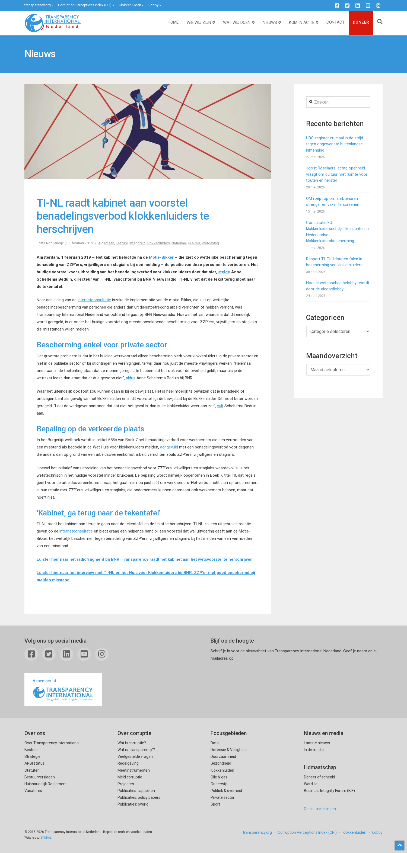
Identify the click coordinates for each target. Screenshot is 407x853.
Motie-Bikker (161, 257)
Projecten (125, 784)
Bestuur (31, 750)
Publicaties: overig (132, 804)
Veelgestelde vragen (135, 756)
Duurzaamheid (223, 756)
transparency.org (37, 5)
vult (220, 405)
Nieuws (194, 243)
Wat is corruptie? (131, 743)
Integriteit (137, 243)
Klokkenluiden (130, 5)
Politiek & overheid (226, 790)
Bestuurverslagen (39, 777)
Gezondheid (221, 763)
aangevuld (169, 447)
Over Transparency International (52, 743)
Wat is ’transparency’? (136, 750)
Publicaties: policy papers (138, 797)
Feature (122, 243)
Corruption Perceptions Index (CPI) (85, 5)
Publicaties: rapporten (136, 790)
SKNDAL (46, 837)
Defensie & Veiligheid (229, 750)
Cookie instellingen (320, 809)
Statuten (32, 770)
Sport (215, 804)
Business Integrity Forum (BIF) (329, 790)
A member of (63, 690)
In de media (314, 750)
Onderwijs (219, 784)
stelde (224, 272)
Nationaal (179, 243)
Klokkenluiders (158, 243)
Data (215, 743)
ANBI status (34, 763)
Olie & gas (219, 777)
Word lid (310, 784)
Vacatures (33, 790)
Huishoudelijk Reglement (45, 784)
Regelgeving (128, 763)
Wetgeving (210, 243)
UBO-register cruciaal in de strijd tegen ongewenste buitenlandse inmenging (334, 144)
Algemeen (106, 243)
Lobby (153, 5)
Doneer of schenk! (319, 777)
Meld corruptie (129, 777)
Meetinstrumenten (133, 770)
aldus (130, 378)
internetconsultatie (94, 299)
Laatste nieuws (317, 743)
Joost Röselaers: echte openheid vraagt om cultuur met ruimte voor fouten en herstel (336, 174)
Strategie (32, 756)
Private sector (222, 797)
